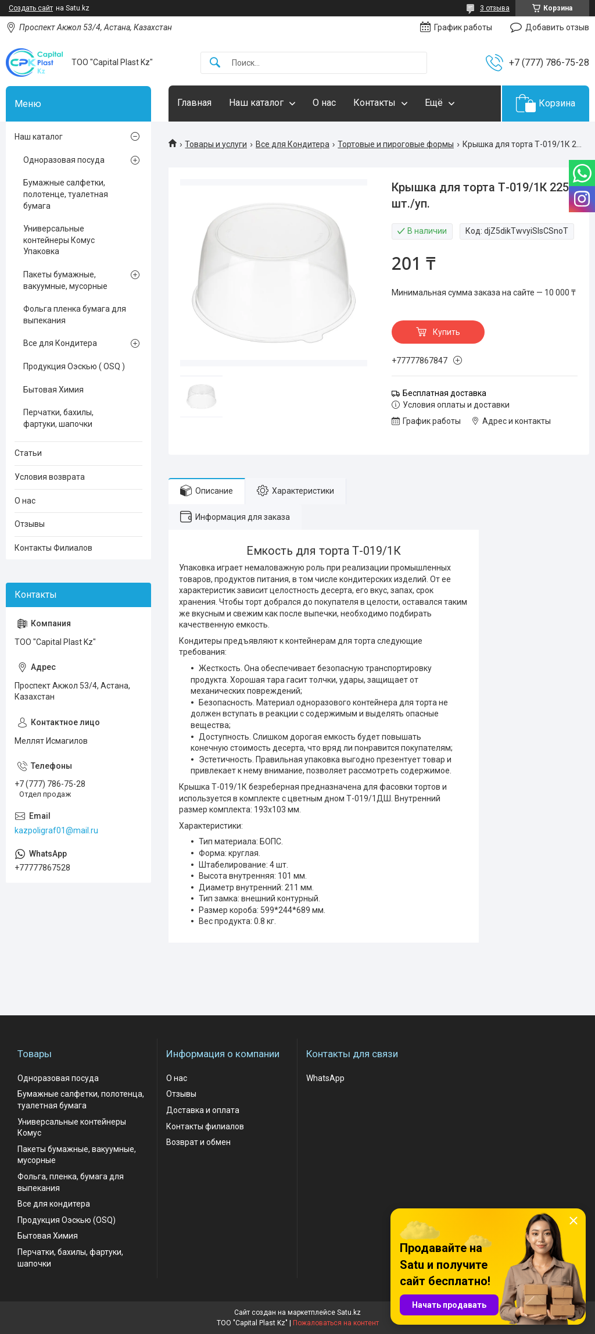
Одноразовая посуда (64, 160)
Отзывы (30, 524)
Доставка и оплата (202, 1110)
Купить (446, 332)
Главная (194, 102)
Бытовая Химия (53, 389)
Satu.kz (349, 1312)
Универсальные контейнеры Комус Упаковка (59, 240)
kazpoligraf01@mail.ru (56, 830)
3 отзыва (495, 8)
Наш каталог (256, 102)
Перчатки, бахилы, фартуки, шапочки (58, 418)
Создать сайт (31, 8)
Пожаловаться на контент (336, 1323)
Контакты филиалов (205, 1126)
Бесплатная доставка (444, 393)
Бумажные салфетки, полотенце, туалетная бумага (65, 194)
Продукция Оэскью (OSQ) (66, 1220)
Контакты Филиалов (53, 547)
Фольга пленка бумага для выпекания (74, 314)
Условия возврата (50, 476)
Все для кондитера (53, 1203)
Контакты (374, 102)
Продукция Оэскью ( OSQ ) (74, 366)
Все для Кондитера (292, 144)
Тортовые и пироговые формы (396, 144)
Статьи (28, 453)
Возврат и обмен (198, 1142)
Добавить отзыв (557, 27)
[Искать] (215, 63)
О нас (324, 102)
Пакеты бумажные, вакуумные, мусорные (65, 280)
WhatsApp (325, 1078)
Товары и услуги (216, 144)
